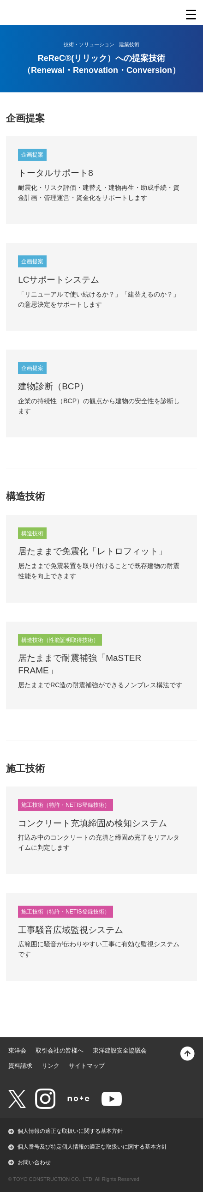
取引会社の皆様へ (60, 1050)
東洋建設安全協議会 (120, 1050)
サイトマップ (87, 1065)
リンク (51, 1065)
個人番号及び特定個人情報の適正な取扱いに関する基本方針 (92, 1147)
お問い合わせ (34, 1162)
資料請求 (20, 1065)
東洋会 (17, 1050)
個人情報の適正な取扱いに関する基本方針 (70, 1131)
